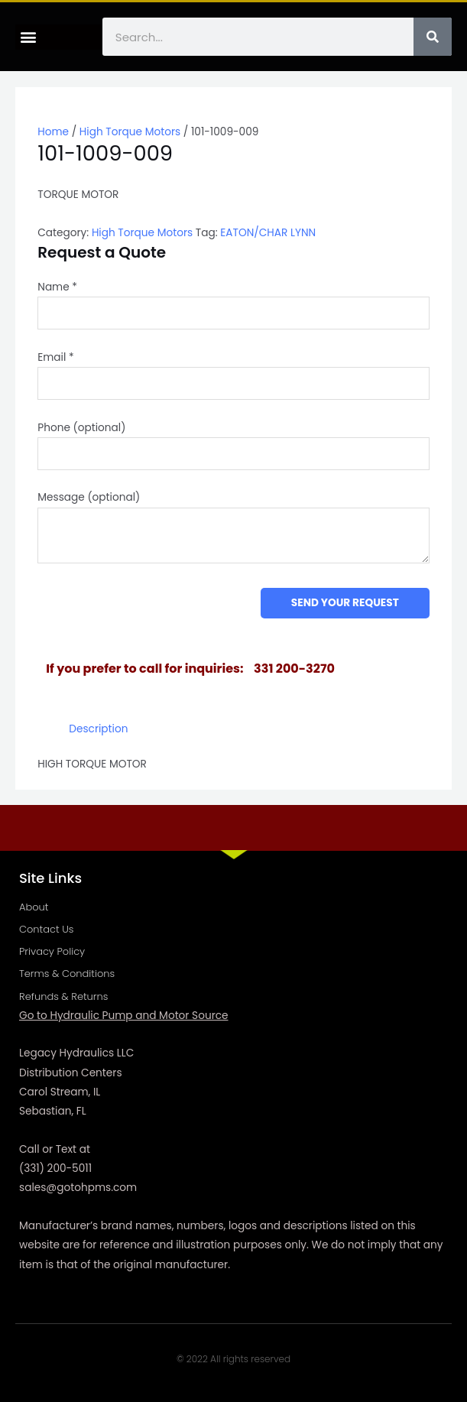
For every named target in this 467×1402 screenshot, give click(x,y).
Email (55, 357)
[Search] (432, 37)
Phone (81, 427)
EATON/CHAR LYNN (268, 233)
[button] (28, 37)
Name (57, 287)
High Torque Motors (129, 132)
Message (88, 497)
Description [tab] (98, 729)
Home (53, 132)
